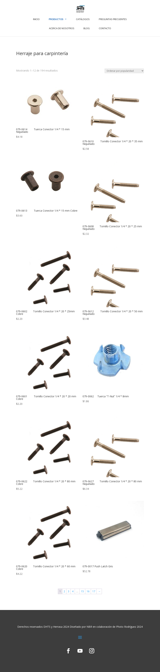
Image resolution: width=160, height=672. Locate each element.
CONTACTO (105, 28)
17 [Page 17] (93, 591)
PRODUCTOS (58, 19)
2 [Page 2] (64, 591)
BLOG (86, 28)
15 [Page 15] (82, 591)
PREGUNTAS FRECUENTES (113, 19)
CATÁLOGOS (83, 19)
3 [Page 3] (68, 591)
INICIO (36, 19)
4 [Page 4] (72, 591)
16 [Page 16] (88, 591)
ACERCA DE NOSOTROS (61, 28)
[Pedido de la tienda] (124, 70)
